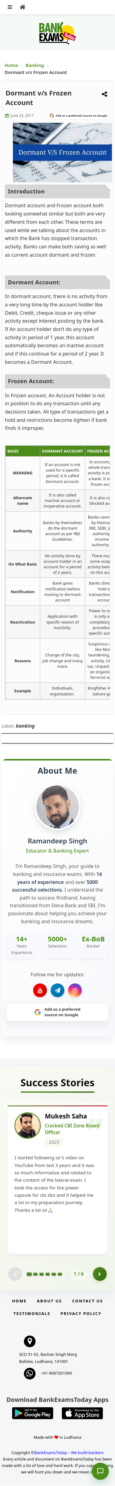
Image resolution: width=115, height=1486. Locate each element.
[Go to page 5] (54, 1274)
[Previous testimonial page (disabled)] (15, 1275)
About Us (49, 1301)
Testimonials (31, 1314)
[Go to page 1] (29, 1274)
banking (25, 725)
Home (11, 65)
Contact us (87, 1301)
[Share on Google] (78, 116)
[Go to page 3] (41, 1274)
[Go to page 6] (60, 1274)
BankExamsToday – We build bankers (69, 1453)
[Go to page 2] (35, 1274)
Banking (34, 65)
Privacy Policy (81, 1314)
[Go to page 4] (47, 1274)
